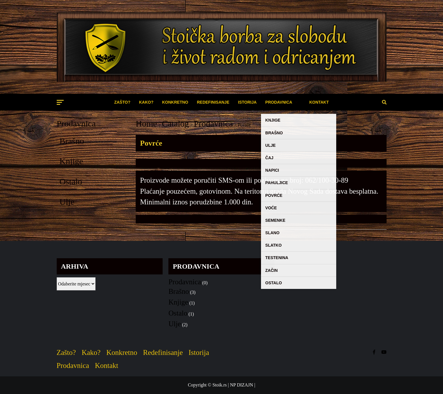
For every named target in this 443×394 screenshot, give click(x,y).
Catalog (175, 123)
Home (146, 123)
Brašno (72, 141)
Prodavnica (76, 123)
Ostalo (71, 181)
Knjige (71, 161)
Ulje (67, 201)
